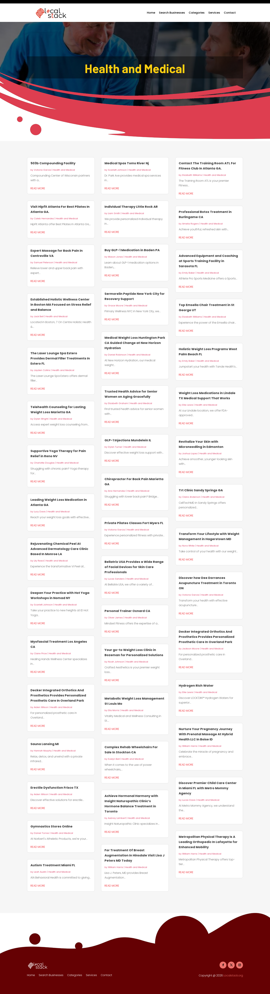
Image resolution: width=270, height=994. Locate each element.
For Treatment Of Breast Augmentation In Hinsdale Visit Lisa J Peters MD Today (134, 855)
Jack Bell (39, 316)
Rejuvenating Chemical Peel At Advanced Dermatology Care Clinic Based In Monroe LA (59, 548)
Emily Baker (188, 272)
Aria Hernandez (116, 491)
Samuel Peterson (43, 262)
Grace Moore (115, 305)
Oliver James (115, 617)
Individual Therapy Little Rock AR (131, 206)
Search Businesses (172, 13)
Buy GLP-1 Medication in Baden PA (132, 250)
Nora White (188, 545)
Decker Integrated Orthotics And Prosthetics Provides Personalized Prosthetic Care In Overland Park (58, 695)
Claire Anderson (191, 497)
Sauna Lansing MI (44, 744)
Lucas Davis (188, 800)
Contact (230, 13)
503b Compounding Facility (52, 163)
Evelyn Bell (114, 759)
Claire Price (40, 653)
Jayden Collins (42, 370)
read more (37, 188)
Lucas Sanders (116, 578)
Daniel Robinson (117, 354)
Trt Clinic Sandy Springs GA (201, 490)
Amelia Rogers (190, 223)
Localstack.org (233, 975)
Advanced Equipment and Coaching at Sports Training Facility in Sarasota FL (208, 261)
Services (214, 13)
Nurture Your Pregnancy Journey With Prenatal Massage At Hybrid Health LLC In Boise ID (206, 734)
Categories (197, 13)
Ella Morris (113, 710)
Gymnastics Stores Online (51, 826)
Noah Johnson (116, 661)
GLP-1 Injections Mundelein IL (128, 440)
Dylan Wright (41, 418)
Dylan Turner (115, 447)
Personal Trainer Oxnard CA (127, 611)
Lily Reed (39, 560)
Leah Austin (40, 871)
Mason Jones (115, 256)
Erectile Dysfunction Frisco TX (54, 787)
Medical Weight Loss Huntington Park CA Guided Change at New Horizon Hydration (135, 342)
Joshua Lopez (190, 453)
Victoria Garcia (42, 170)
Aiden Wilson (41, 707)
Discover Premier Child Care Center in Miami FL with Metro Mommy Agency (208, 788)
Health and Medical (64, 170)
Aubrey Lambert (117, 818)
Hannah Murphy (43, 750)
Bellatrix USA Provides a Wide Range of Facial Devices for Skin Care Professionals (134, 567)
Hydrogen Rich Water (196, 685)
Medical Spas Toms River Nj (127, 163)
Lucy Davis (40, 511)
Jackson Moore (190, 648)
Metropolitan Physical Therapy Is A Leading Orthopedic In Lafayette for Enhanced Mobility (208, 842)
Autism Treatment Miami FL (52, 865)
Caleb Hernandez (44, 218)
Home (151, 13)
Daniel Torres (41, 833)
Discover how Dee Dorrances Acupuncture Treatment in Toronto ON (207, 583)
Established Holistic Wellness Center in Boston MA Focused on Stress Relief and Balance (60, 304)
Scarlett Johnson (43, 604)
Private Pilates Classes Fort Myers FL (134, 523)
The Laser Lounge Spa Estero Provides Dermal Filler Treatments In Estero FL (60, 358)
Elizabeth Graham (118, 403)
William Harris (115, 867)
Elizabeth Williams (192, 175)
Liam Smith (114, 213)
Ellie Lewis (187, 404)
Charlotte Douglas (44, 462)
